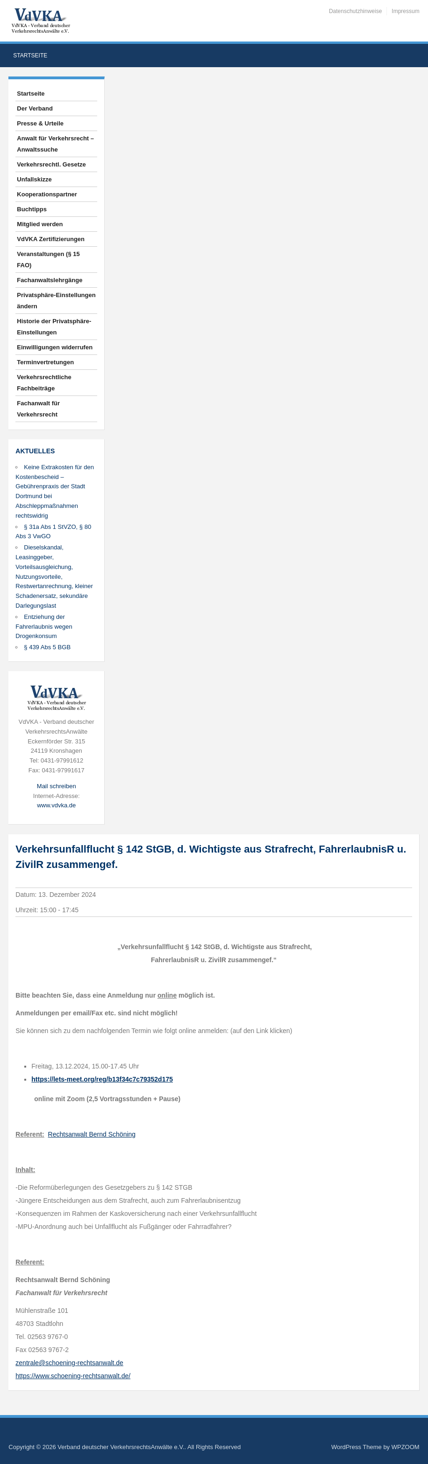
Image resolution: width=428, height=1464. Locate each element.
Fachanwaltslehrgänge (49, 280)
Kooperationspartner (47, 194)
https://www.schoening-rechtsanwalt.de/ (72, 1376)
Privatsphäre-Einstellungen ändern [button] (56, 300)
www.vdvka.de (56, 805)
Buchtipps (32, 209)
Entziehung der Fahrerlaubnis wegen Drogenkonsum (43, 626)
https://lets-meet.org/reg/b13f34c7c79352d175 (102, 1079)
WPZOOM (406, 1446)
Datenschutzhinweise (355, 11)
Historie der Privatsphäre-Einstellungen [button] (54, 327)
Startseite (30, 55)
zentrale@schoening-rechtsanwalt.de (69, 1363)
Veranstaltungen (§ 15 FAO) (48, 259)
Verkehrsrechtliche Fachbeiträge (44, 383)
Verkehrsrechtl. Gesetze (51, 164)
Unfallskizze (34, 179)
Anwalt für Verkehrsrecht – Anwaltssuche (55, 144)
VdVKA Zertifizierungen (51, 239)
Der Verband (35, 108)
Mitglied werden (40, 224)
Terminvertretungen (45, 362)
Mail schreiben (56, 786)
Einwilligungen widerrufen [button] (55, 347)
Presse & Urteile (40, 123)
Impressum (405, 11)
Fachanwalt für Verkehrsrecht (38, 409)
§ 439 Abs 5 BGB (47, 647)
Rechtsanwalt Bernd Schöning (92, 1134)
